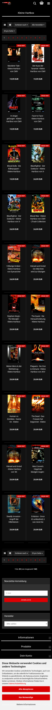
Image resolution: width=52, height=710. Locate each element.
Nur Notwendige (26, 697)
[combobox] (21, 25)
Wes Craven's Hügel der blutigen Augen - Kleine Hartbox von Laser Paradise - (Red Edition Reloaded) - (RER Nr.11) (37, 469)
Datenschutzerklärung (17, 683)
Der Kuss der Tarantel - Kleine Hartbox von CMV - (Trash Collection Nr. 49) (38, 69)
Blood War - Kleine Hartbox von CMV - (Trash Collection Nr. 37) (38, 219)
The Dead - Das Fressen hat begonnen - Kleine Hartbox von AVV (37, 419)
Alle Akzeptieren (26, 689)
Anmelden (26, 600)
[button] (4, 25)
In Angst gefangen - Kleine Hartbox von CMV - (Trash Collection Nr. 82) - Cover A (14, 119)
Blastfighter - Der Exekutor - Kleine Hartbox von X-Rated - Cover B (38, 169)
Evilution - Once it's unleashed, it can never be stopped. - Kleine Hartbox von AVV (38, 519)
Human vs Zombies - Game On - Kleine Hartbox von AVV (14, 419)
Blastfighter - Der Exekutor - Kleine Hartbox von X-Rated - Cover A (14, 219)
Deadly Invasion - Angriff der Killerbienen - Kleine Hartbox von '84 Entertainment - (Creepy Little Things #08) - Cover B (14, 519)
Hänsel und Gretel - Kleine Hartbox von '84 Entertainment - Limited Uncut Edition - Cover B (14, 469)
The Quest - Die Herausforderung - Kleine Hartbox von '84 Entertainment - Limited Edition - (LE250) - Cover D (37, 319)
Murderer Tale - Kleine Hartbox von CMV (14, 68)
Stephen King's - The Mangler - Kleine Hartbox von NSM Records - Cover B (14, 319)
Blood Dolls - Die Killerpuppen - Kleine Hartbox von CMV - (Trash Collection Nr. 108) (14, 169)
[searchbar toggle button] (34, 3)
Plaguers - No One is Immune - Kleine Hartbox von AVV (38, 369)
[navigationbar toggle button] (48, 3)
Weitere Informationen (26, 704)
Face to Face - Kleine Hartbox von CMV (38, 119)
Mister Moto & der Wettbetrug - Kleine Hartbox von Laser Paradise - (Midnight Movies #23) (14, 369)
